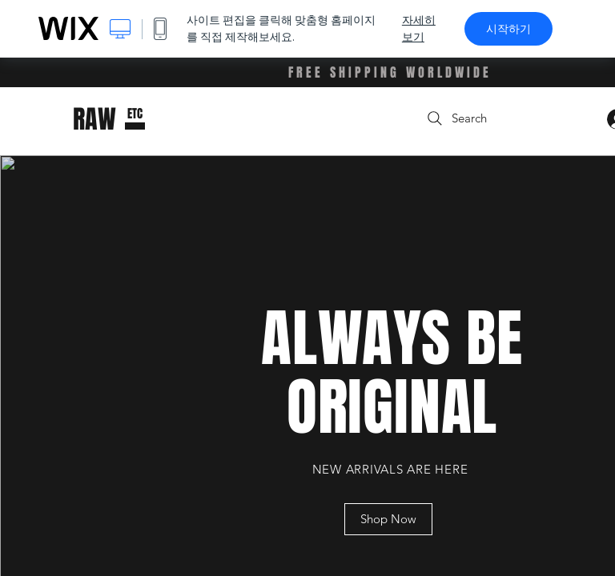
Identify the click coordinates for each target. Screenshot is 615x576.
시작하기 (508, 29)
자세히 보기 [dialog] (419, 28)
